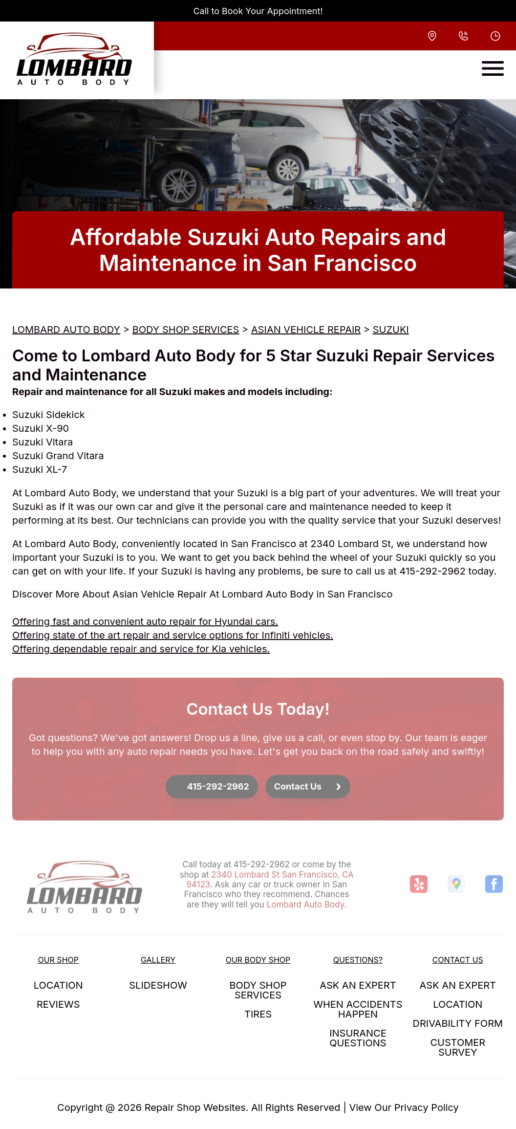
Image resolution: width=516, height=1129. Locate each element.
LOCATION (58, 985)
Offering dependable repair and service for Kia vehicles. (141, 649)
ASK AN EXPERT (358, 985)
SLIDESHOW (158, 985)
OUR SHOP (58, 960)
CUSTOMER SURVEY (457, 1047)
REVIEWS (58, 1004)
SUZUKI (391, 329)
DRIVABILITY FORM (457, 1023)
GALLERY (158, 960)
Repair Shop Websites (195, 1107)
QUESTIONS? (358, 960)
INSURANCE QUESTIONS (358, 1038)
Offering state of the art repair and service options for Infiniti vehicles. (172, 635)
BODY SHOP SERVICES (185, 329)
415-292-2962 (432, 571)
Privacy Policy (426, 1107)
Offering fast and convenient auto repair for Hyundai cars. (145, 621)
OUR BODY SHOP (258, 960)
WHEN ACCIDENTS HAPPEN (357, 1009)
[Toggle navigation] (493, 68)
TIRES (258, 1014)
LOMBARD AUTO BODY (66, 329)
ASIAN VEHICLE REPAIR (306, 329)
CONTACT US (457, 960)
